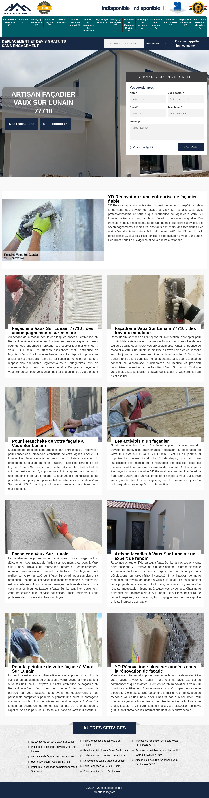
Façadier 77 (23, 21)
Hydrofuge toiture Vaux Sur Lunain (50, 761)
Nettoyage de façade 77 (115, 22)
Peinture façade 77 (49, 22)
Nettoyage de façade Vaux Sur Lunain (52, 756)
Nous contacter (55, 124)
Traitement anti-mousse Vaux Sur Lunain (106, 755)
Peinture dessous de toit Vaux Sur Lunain (102, 742)
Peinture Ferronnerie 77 (170, 22)
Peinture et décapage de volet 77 (128, 25)
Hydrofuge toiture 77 (102, 21)
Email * (134, 107)
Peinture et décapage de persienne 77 (88, 26)
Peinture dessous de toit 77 (75, 22)
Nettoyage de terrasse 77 (142, 23)
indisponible (116, 8)
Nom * (133, 92)
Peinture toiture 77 (62, 21)
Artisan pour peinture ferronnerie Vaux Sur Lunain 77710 (156, 762)
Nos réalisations (21, 124)
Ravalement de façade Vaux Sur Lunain (105, 750)
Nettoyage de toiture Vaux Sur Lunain (104, 760)
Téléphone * (175, 107)
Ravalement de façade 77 (9, 22)
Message (135, 121)
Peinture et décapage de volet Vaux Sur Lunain (53, 749)
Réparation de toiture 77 (185, 22)
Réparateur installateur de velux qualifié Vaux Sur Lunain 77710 (157, 752)
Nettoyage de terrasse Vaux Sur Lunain (53, 741)
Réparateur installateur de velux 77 (200, 23)
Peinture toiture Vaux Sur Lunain (101, 771)
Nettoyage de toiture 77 (36, 22)
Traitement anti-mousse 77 (156, 23)
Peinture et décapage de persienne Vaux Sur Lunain (54, 769)
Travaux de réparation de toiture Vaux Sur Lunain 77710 (156, 742)
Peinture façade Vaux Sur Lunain (101, 766)
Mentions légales (104, 792)
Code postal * (176, 92)
